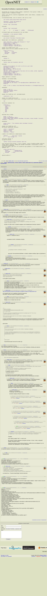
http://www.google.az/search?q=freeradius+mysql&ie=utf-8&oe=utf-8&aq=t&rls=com (19, 327)
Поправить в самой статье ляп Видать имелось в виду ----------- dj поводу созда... (26, 434)
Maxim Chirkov (43, 592)
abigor (8, 332)
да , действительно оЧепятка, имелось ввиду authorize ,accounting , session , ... (27, 449)
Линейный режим (36, 202)
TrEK (6, 488)
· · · (22, 245)
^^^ (16, 215)
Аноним (12, 280)
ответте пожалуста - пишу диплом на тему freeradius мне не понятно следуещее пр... (28, 464)
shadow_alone (6, 245)
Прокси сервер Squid (27, 198)
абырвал (12, 467)
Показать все (41, 202)
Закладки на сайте (4, 592)
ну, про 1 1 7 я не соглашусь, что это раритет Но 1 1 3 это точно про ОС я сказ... (27, 444)
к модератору (25, 215)
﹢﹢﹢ (20, 245)
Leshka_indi (6, 299)
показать (17, 434)
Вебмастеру (44, 593)
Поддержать (38, 593)
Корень (5, 198)
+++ (29, 1)
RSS (45, 202)
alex (18, 462)
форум (32, 1)
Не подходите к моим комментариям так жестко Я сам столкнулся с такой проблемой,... (27, 454)
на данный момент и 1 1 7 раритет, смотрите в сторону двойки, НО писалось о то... (26, 439)
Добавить (34, 593)
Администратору (11, 198)
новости (26, 1)
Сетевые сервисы (18, 198)
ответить (19, 215)
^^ (15, 215)
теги (35, 1)
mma (6, 215)
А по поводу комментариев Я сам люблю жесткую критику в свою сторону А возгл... (28, 459)
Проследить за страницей (6, 593)
